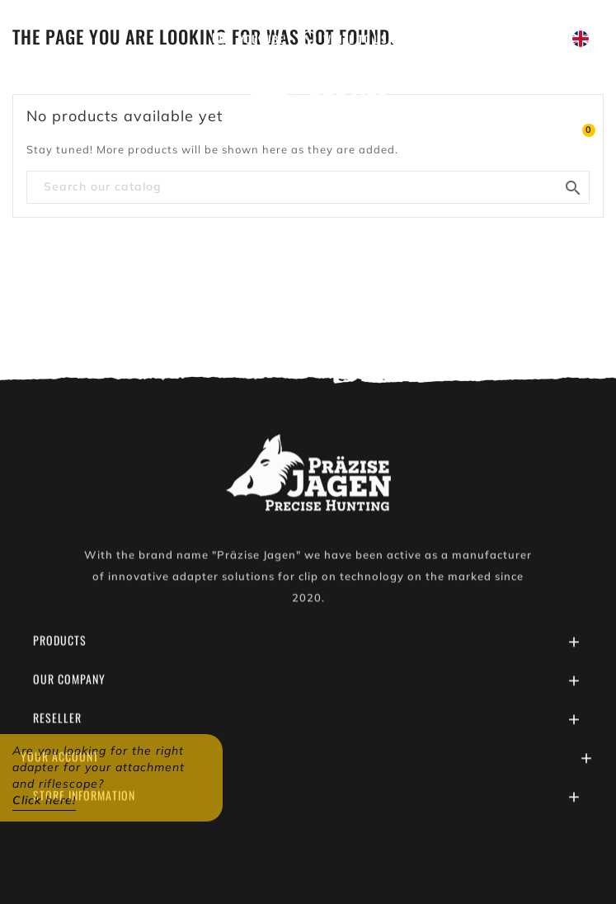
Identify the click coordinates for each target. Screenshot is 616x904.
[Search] (308, 187)
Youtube (261, 39)
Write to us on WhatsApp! (393, 39)
